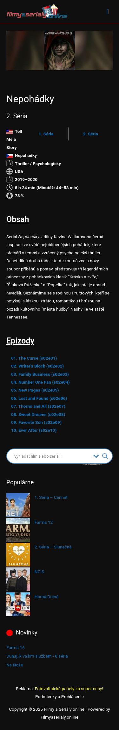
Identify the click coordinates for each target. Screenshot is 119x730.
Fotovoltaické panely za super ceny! (69, 688)
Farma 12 (44, 522)
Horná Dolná (47, 596)
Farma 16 (15, 647)
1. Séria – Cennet (51, 497)
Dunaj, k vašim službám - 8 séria (37, 656)
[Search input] (52, 456)
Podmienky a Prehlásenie (59, 696)
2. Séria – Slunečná (53, 546)
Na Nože (14, 664)
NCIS (39, 571)
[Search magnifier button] (105, 456)
